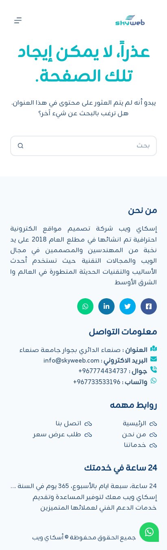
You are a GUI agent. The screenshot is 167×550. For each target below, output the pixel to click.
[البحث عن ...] (93, 146)
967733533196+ (96, 382)
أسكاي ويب (48, 538)
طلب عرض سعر (57, 434)
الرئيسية (134, 423)
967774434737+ (102, 371)
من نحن (134, 434)
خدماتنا (135, 445)
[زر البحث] (20, 146)
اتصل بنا (68, 423)
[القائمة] (18, 20)
